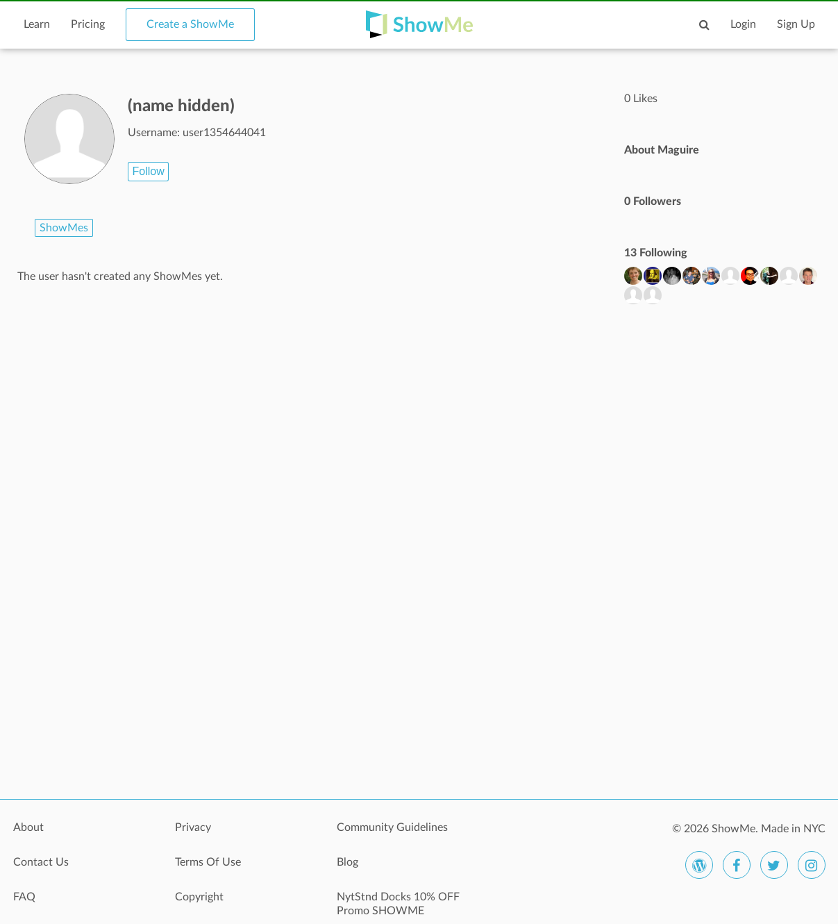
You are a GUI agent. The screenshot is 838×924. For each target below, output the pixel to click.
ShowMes (64, 227)
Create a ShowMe (190, 24)
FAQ (24, 896)
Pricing (88, 24)
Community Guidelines (392, 827)
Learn (37, 24)
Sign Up (796, 24)
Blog (347, 862)
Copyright (199, 896)
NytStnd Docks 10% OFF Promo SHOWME (398, 903)
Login (743, 24)
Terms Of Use (208, 862)
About (28, 827)
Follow (148, 171)
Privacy (193, 827)
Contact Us (41, 862)
